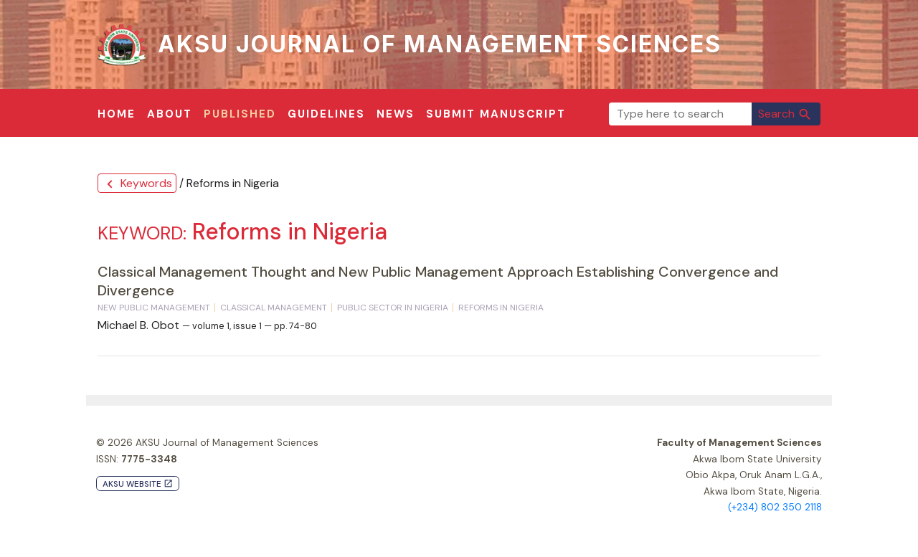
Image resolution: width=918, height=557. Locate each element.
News (396, 114)
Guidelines (326, 114)
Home (117, 114)
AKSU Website (138, 484)
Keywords (137, 184)
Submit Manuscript (496, 114)
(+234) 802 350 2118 (775, 507)
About (169, 114)
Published (240, 114)
